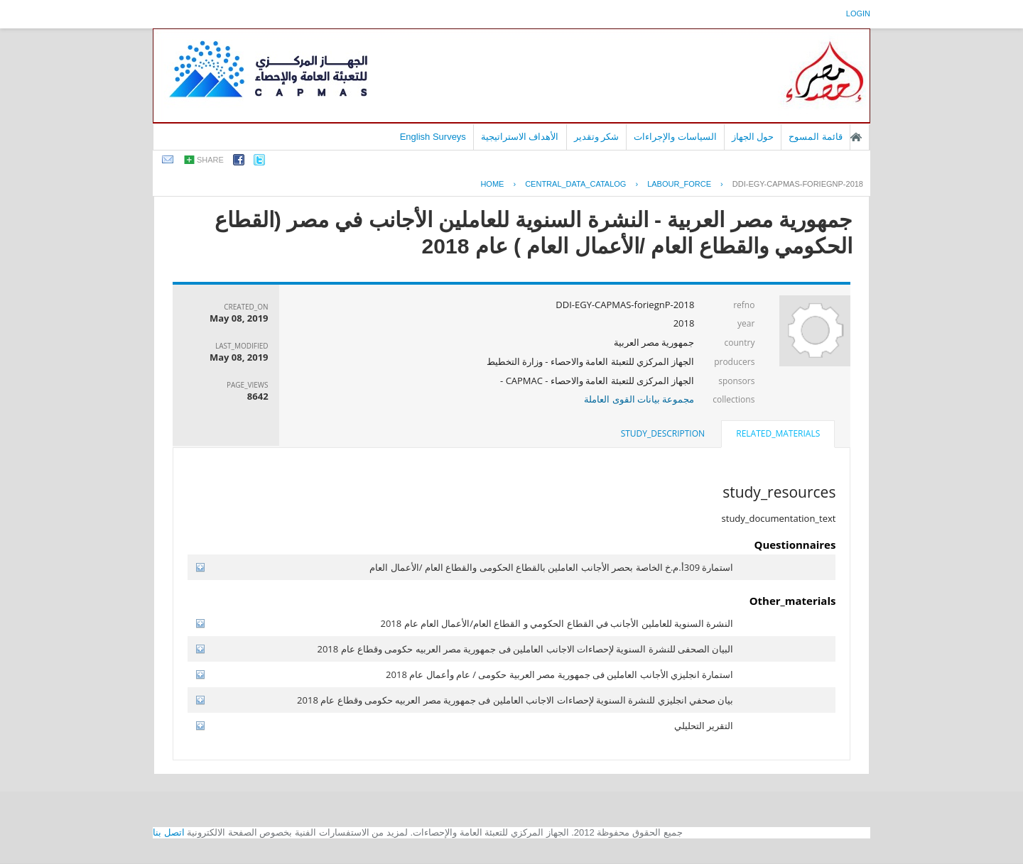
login (858, 13)
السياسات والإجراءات (675, 136)
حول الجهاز (753, 136)
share (210, 159)
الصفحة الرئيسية (856, 137)
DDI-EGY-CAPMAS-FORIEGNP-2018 (797, 184)
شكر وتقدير (596, 136)
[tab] (778, 435)
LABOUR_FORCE (679, 184)
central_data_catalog (575, 184)
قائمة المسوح (816, 136)
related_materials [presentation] (778, 433)
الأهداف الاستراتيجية (520, 136)
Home (492, 184)
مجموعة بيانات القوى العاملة (639, 399)
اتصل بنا (169, 832)
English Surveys (433, 136)
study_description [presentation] (663, 433)
